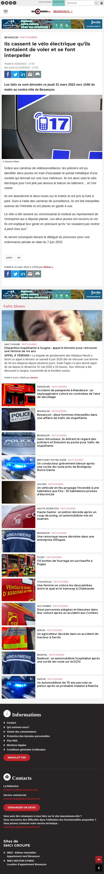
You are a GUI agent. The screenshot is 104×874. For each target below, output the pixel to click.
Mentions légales (16, 745)
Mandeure (43, 386)
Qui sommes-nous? (18, 727)
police (9, 257)
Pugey (41, 557)
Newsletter (17, 757)
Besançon (11, 37)
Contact (11, 722)
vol (18, 257)
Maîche (41, 679)
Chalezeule (44, 581)
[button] (96, 3)
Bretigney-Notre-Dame (51, 460)
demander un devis (22, 807)
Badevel (42, 654)
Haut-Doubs (12, 344)
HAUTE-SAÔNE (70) (48, 508)
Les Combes (44, 606)
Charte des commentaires (21, 731)
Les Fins (41, 484)
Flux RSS (12, 740)
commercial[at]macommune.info (22, 798)
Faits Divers (28, 37)
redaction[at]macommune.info (20, 789)
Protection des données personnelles (28, 736)
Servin (41, 630)
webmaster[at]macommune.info (21, 827)
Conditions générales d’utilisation (26, 749)
